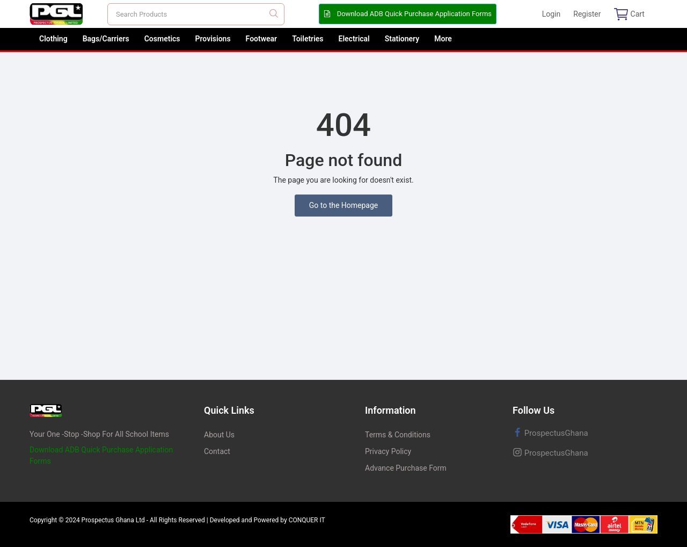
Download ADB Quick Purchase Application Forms (408, 14)
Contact (217, 451)
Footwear (261, 38)
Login (551, 14)
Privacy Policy (388, 451)
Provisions (213, 38)
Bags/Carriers (106, 38)
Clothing (53, 38)
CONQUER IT (307, 520)
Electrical (354, 38)
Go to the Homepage (343, 205)
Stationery (402, 38)
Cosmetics (162, 38)
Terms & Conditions (397, 434)
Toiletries (307, 38)
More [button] (443, 38)
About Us (219, 434)
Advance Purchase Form (406, 468)
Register (587, 14)
